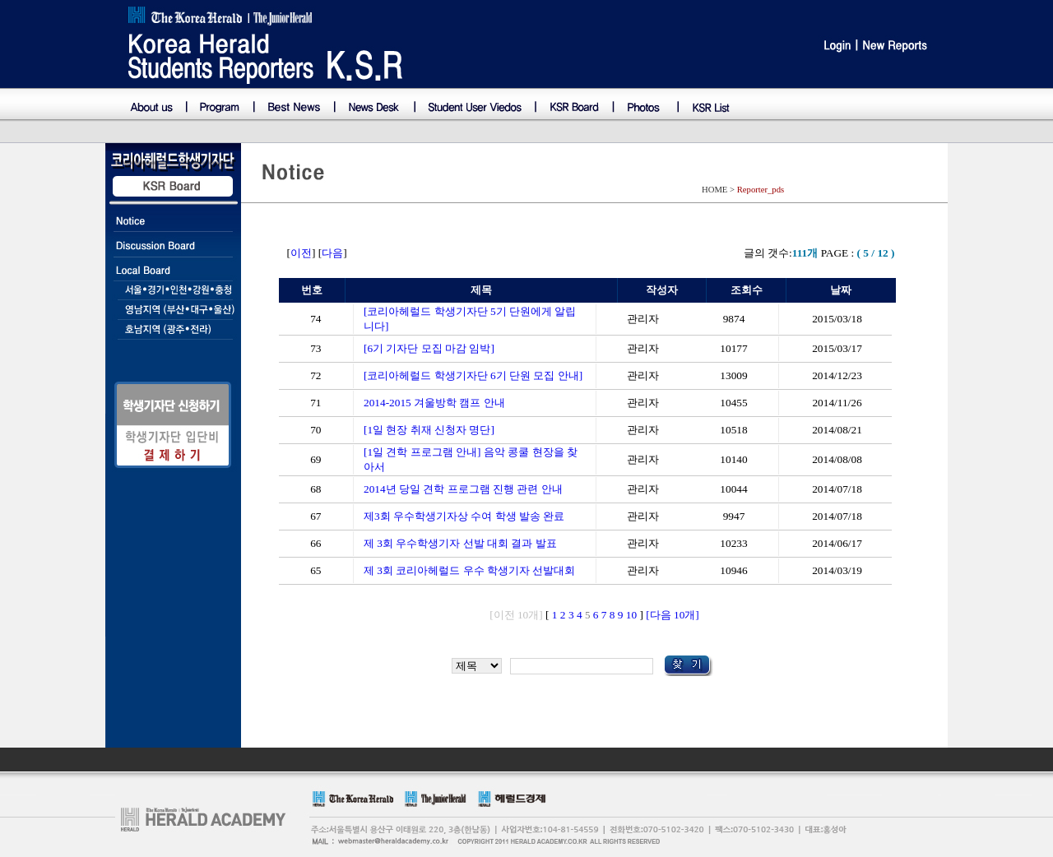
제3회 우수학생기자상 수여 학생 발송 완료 (464, 516)
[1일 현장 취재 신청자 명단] (429, 430)
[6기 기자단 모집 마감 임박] (429, 348)
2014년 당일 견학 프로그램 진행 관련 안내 (463, 489)
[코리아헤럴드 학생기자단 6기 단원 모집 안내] (473, 375)
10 (631, 615)
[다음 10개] (672, 615)
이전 (301, 253)
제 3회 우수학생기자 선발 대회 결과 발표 (460, 543)
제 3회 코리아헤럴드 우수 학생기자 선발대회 (469, 570)
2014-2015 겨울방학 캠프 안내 (434, 402)
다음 (332, 253)
